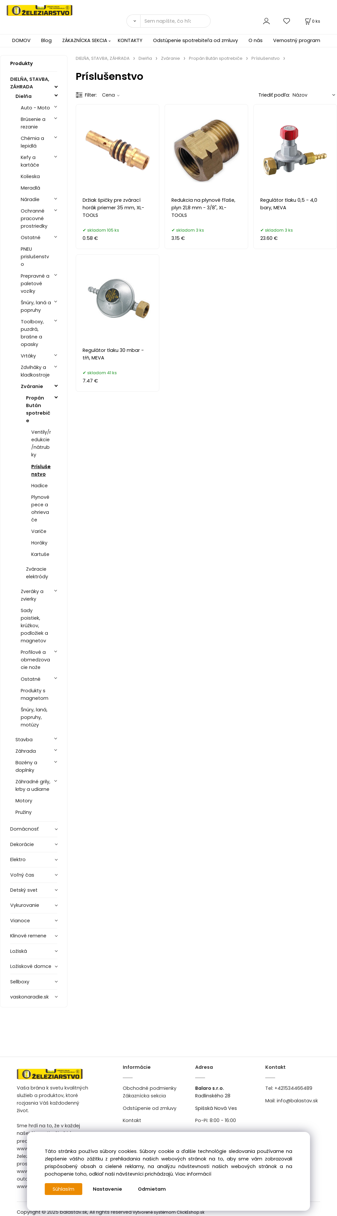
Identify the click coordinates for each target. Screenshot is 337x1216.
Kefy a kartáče (30, 161)
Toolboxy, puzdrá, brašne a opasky (32, 333)
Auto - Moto (35, 107)
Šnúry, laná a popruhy (36, 306)
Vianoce (20, 920)
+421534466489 (293, 1088)
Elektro (18, 859)
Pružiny (23, 812)
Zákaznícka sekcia (144, 1095)
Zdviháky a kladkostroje (35, 371)
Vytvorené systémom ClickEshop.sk (168, 1212)
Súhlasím (63, 1189)
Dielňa (23, 96)
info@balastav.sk (297, 1100)
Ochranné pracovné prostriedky (34, 218)
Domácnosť (24, 829)
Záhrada (25, 751)
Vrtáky (28, 356)
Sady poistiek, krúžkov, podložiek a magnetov (34, 625)
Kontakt (132, 1120)
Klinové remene (28, 935)
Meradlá (30, 188)
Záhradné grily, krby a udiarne (32, 785)
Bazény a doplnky (26, 766)
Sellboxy (19, 981)
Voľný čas (22, 875)
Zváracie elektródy (37, 573)
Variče (38, 531)
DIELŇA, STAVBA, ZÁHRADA (29, 83)
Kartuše (40, 554)
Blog (46, 40)
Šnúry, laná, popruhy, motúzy (34, 717)
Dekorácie (22, 844)
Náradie (30, 199)
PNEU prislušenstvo (35, 256)
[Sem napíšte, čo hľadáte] (175, 21)
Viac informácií (193, 1174)
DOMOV (21, 40)
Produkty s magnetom (34, 694)
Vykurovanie (24, 905)
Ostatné (30, 237)
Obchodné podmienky (149, 1088)
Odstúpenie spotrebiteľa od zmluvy (195, 40)
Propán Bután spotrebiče (38, 409)
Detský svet (24, 890)
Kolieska (30, 176)
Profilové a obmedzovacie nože (35, 660)
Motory (23, 800)
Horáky (39, 542)
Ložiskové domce (30, 966)
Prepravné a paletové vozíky (35, 283)
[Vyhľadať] (133, 21)
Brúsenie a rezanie (33, 123)
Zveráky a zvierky (32, 595)
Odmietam (152, 1189)
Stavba (24, 739)
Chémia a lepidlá (32, 142)
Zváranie (32, 386)
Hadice (39, 485)
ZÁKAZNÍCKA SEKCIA (84, 40)
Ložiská (18, 951)
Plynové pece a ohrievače (40, 508)
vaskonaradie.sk (29, 997)
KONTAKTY (130, 40)
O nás (255, 40)
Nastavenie (107, 1189)
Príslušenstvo (41, 470)
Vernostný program (296, 40)
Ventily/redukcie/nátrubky (41, 443)
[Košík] (312, 21)
